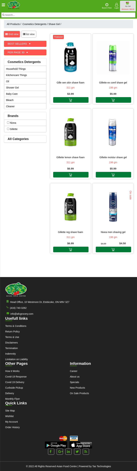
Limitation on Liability (16, 359)
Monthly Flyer (12, 398)
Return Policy (12, 331)
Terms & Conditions (15, 326)
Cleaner (10, 106)
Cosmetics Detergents (35, 24)
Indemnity (10, 353)
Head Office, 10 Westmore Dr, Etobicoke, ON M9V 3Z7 (37, 301)
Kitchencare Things (16, 75)
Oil (7, 81)
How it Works (12, 371)
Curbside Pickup (14, 387)
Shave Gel (55, 24)
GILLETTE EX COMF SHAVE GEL (113, 82)
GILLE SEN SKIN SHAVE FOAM (70, 82)
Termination (11, 348)
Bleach (10, 100)
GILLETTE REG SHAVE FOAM (70, 232)
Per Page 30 (16, 52)
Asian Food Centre (67, 466)
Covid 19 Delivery (14, 382)
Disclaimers (11, 342)
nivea (11, 122)
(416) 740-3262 (16, 307)
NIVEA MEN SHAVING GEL (113, 232)
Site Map (10, 410)
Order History (12, 427)
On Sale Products (79, 393)
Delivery (9, 393)
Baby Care (12, 93)
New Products (77, 387)
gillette (12, 129)
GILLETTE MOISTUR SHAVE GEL (113, 157)
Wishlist (9, 416)
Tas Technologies (101, 466)
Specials (74, 382)
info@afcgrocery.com (19, 313)
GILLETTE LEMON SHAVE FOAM (71, 157)
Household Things (16, 68)
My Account (11, 421)
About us (74, 376)
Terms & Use (12, 337)
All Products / (14, 24)
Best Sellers (18, 43)
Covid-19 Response (16, 376)
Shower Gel (12, 87)
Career (73, 371)
